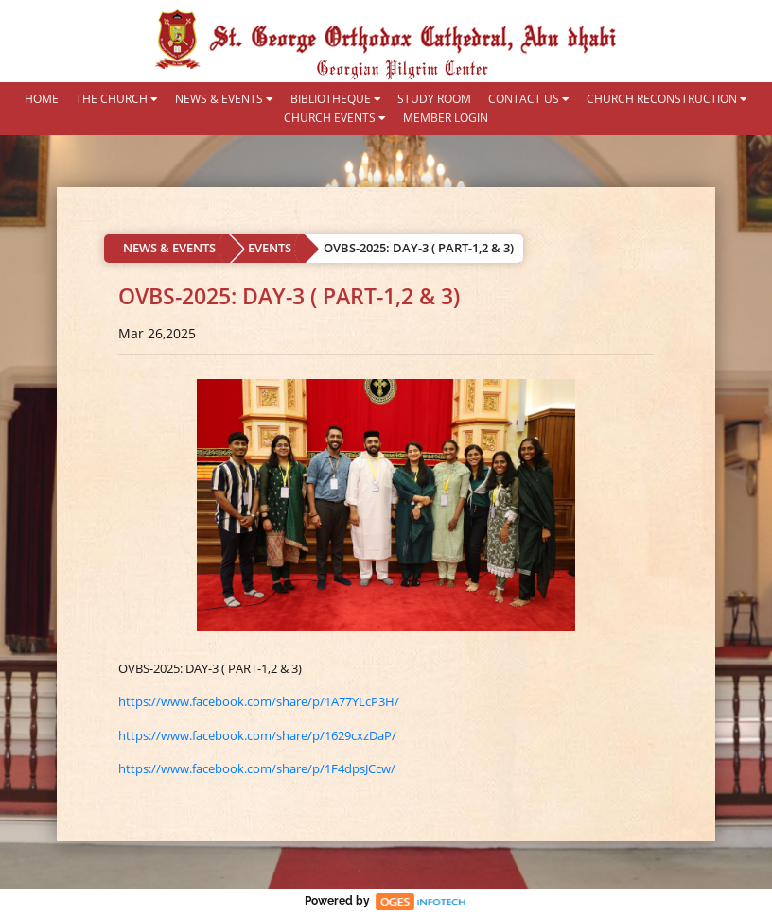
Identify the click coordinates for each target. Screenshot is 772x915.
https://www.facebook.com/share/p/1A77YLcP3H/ (258, 701)
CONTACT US (529, 99)
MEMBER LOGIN (445, 118)
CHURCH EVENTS (335, 118)
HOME (42, 99)
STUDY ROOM (434, 99)
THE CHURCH (117, 99)
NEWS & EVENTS (224, 99)
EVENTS (269, 247)
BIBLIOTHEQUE (335, 99)
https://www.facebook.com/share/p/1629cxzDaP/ (257, 735)
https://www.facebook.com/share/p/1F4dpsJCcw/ (256, 768)
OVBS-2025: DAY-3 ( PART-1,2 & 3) (419, 247)
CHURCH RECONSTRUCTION (667, 99)
